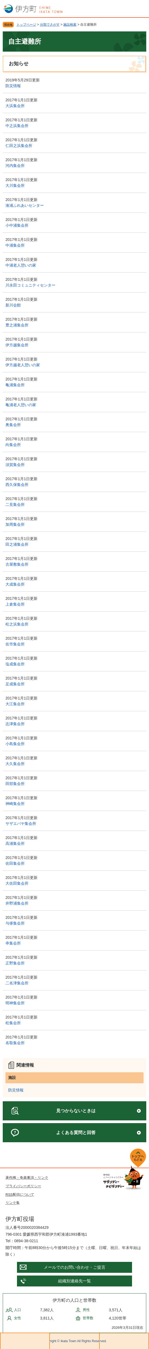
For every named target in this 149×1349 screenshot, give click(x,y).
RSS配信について (19, 1194)
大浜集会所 (15, 106)
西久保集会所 (16, 484)
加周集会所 (15, 524)
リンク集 (12, 1203)
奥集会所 (13, 425)
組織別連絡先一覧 (74, 1281)
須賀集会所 (15, 464)
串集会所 (13, 943)
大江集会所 (15, 704)
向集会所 (13, 444)
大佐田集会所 (16, 883)
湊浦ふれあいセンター (24, 205)
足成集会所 (15, 684)
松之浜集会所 (16, 624)
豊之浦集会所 (16, 325)
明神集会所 (15, 1003)
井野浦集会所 (16, 903)
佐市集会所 (15, 644)
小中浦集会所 (16, 225)
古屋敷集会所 (16, 564)
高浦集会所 (15, 843)
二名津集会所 (16, 983)
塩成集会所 (15, 664)
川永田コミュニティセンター (30, 285)
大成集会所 (15, 584)
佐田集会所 (15, 863)
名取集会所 (15, 1043)
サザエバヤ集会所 (20, 823)
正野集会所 (15, 963)
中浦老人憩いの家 (20, 265)
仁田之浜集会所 (18, 145)
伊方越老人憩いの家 (22, 365)
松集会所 (13, 1023)
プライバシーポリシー (23, 1186)
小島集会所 (15, 744)
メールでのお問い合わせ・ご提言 (74, 1267)
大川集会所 (15, 185)
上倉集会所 (15, 604)
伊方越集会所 (16, 345)
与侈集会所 (15, 923)
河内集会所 (15, 165)
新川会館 (13, 305)
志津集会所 (15, 724)
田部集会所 (15, 783)
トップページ (26, 24)
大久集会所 (15, 763)
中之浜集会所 (16, 125)
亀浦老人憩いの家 (20, 405)
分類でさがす (50, 24)
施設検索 (69, 24)
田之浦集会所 (16, 544)
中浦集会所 (15, 245)
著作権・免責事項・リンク (26, 1178)
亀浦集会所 (15, 385)
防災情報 (13, 86)
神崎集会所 (15, 803)
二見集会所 (15, 504)
